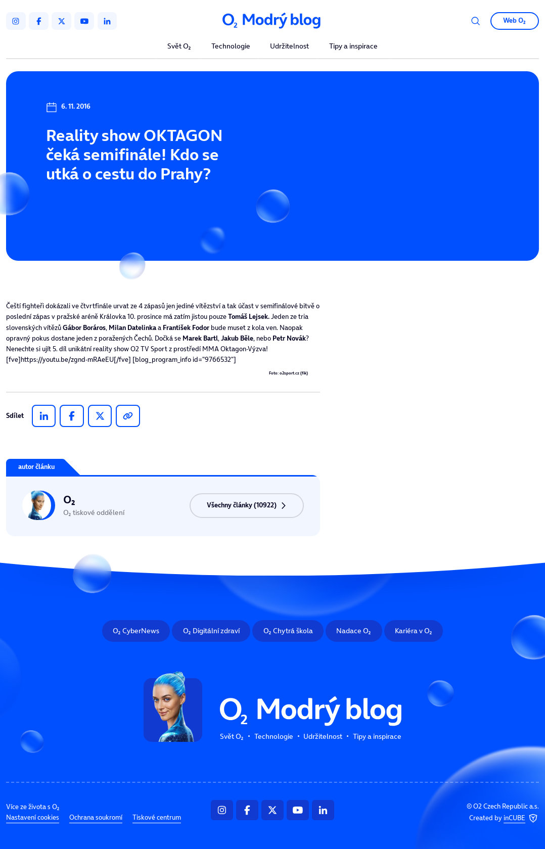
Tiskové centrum (156, 818)
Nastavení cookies (32, 818)
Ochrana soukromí (95, 818)
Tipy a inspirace (353, 46)
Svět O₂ (179, 46)
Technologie (230, 46)
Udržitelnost (289, 46)
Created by (504, 819)
